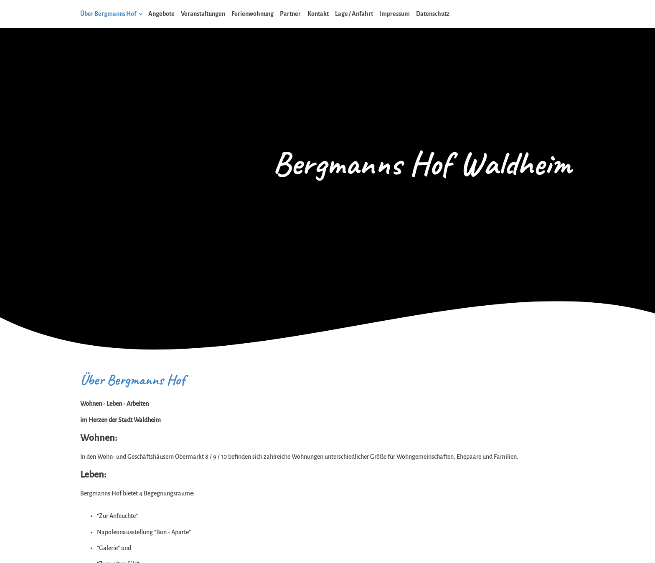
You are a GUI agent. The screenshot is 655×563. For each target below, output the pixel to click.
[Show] (141, 15)
